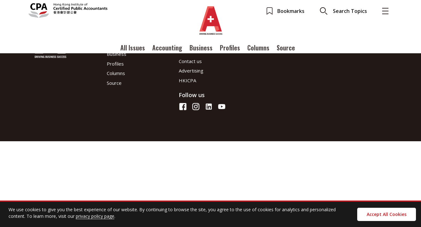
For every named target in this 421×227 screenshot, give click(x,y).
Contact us (190, 61)
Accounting (167, 48)
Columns (258, 48)
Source (286, 48)
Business (201, 48)
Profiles (230, 48)
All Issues (132, 48)
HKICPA (187, 80)
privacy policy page (95, 216)
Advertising (191, 70)
